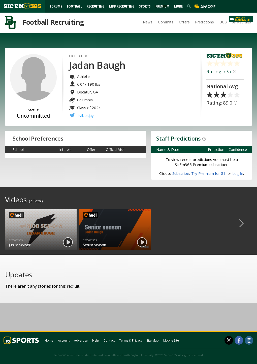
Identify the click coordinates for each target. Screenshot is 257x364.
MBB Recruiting (121, 6)
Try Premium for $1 (208, 173)
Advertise (81, 340)
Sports (145, 6)
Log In (207, 18)
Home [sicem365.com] (49, 340)
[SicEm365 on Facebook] (239, 340)
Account (64, 340)
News (147, 22)
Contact (109, 340)
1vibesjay (85, 115)
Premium (162, 6)
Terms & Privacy (130, 340)
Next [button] (245, 223)
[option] (41, 229)
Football (74, 6)
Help (95, 340)
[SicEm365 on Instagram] (249, 340)
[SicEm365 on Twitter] (228, 340)
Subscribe (180, 173)
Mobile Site (171, 340)
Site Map (153, 340)
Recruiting (95, 6)
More (178, 6)
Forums (56, 6)
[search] (190, 6)
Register (220, 18)
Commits (165, 22)
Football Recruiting (53, 22)
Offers (184, 22)
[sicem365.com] (22, 6)
